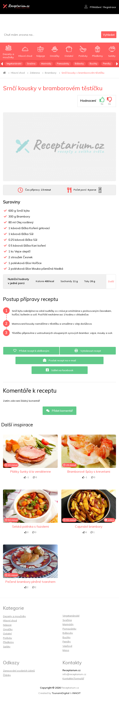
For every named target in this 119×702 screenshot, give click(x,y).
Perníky (107, 63)
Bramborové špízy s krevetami (88, 471)
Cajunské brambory (88, 526)
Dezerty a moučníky (14, 616)
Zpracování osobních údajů (19, 670)
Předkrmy (8, 642)
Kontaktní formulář (73, 678)
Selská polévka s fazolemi (30, 526)
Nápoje (7, 624)
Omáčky (8, 629)
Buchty (93, 63)
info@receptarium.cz (74, 674)
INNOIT (76, 693)
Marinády (46, 63)
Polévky (7, 637)
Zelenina (35, 72)
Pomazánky (63, 63)
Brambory (50, 72)
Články (7, 675)
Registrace (109, 7)
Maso (66, 650)
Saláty (6, 646)
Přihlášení (92, 7)
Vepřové (67, 645)
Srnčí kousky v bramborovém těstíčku (83, 72)
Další (111, 281)
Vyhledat (109, 35)
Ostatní (7, 633)
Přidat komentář (59, 410)
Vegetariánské (13, 63)
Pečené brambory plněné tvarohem (30, 582)
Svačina (31, 63)
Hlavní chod (18, 72)
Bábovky (79, 63)
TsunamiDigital (60, 693)
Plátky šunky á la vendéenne (30, 471)
